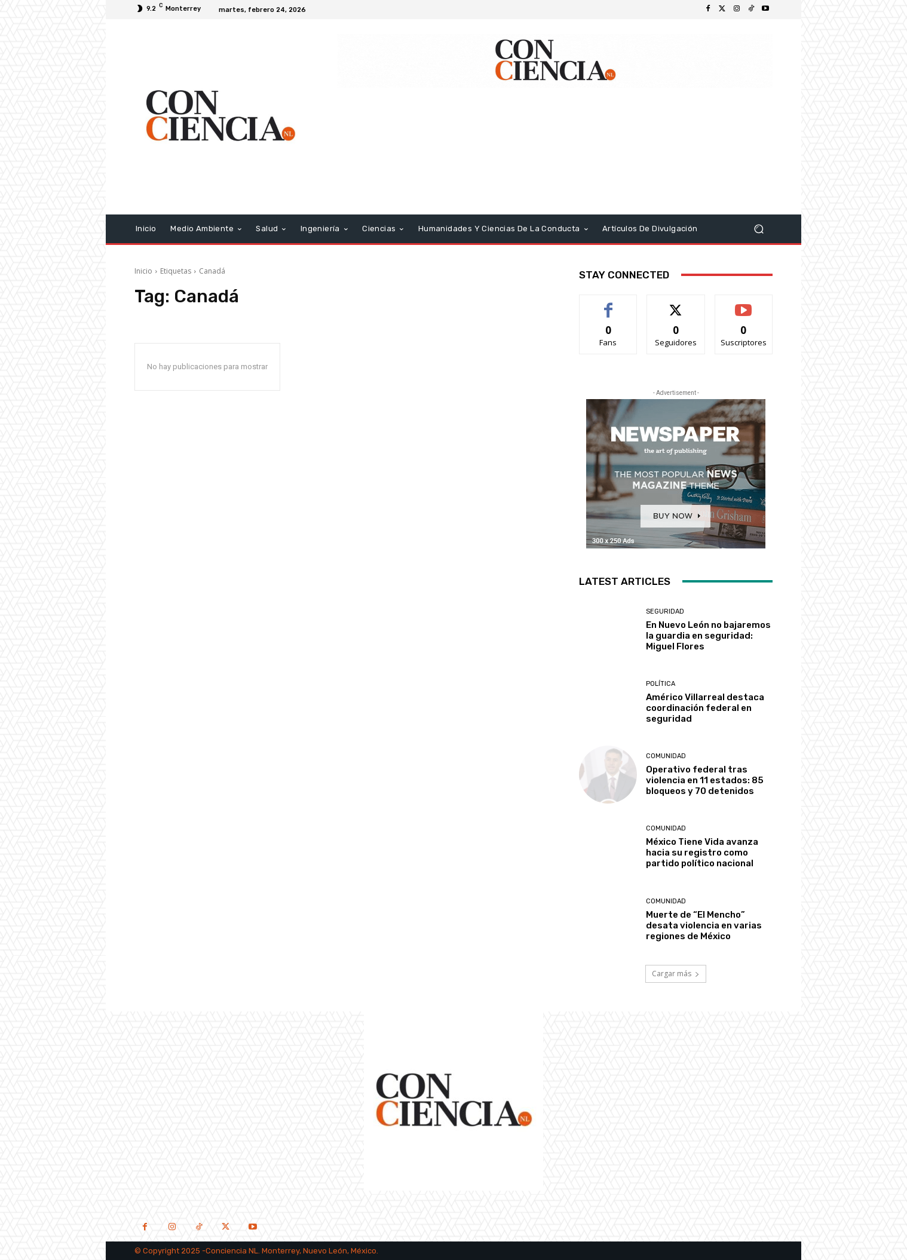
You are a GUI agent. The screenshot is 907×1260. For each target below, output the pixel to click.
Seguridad (665, 611)
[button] (758, 228)
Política (660, 683)
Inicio (143, 271)
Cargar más (676, 973)
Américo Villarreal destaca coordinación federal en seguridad (705, 708)
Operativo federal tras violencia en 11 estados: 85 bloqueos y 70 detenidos (705, 780)
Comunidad (666, 756)
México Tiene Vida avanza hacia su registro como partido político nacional (702, 852)
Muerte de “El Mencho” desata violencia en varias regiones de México (704, 925)
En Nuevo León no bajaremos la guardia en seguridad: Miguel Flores (708, 636)
